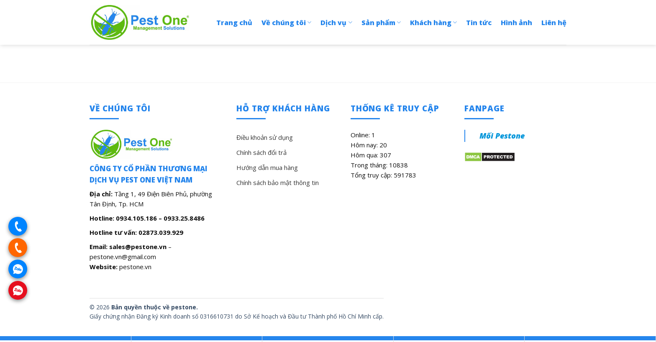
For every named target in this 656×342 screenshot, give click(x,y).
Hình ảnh (516, 22)
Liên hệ (553, 22)
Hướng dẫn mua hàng (267, 167)
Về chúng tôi (286, 22)
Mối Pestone (502, 136)
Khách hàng (433, 22)
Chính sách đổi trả (261, 152)
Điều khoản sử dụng (264, 137)
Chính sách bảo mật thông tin (277, 182)
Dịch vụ (336, 22)
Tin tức (479, 22)
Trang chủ (234, 22)
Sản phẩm (381, 22)
